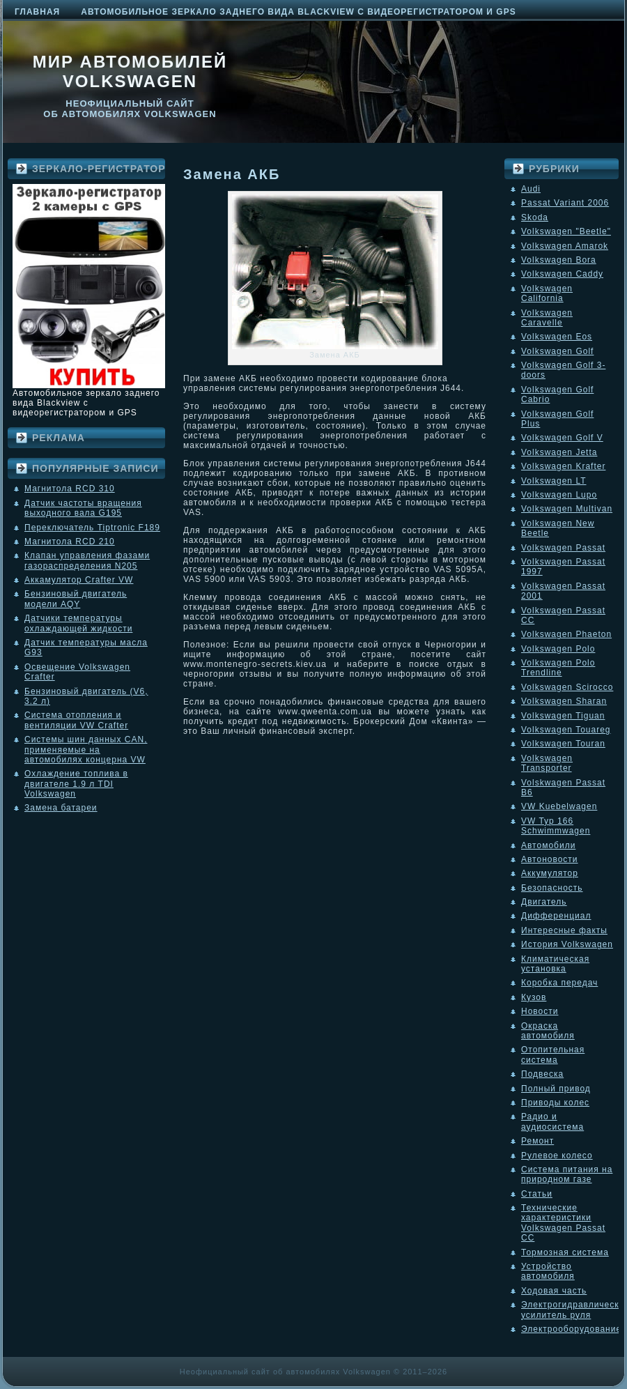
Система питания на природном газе (566, 1174)
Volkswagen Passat (563, 548)
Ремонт (537, 1141)
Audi (531, 189)
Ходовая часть (554, 1291)
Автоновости (549, 859)
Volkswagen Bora (558, 260)
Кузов (533, 997)
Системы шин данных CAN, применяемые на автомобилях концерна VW (85, 750)
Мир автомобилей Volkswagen (130, 71)
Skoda (534, 217)
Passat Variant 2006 (565, 203)
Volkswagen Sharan (564, 701)
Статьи (536, 1194)
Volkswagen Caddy (562, 274)
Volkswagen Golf (557, 351)
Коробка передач (559, 983)
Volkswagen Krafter (563, 466)
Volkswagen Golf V (562, 438)
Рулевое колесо (557, 1155)
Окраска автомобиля (548, 1031)
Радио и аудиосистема (552, 1121)
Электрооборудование (571, 1329)
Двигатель (544, 902)
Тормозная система (565, 1252)
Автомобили (548, 845)
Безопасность (552, 888)
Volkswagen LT (554, 481)
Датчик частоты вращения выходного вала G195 (83, 508)
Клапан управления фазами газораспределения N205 (87, 560)
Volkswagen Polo (558, 649)
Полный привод (556, 1088)
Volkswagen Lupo (559, 495)
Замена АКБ (231, 174)
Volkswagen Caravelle (547, 318)
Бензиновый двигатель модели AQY (75, 598)
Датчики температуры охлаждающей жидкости (78, 623)
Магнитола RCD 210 (69, 541)
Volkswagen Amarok (564, 246)
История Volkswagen (567, 944)
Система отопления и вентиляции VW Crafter (76, 720)
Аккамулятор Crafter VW (78, 580)
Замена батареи (61, 808)
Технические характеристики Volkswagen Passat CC (563, 1223)
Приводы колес (555, 1102)
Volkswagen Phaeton (566, 634)
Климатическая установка (555, 964)
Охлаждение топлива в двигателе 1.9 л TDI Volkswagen (76, 784)
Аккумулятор (549, 873)
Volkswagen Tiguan (563, 716)
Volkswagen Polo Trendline (558, 667)
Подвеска (542, 1074)
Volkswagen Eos (556, 337)
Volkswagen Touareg (566, 730)
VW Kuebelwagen (559, 806)
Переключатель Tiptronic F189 (92, 527)
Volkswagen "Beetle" (566, 231)
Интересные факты (564, 930)
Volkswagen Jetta (559, 452)
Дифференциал (556, 916)
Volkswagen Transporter (547, 763)
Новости (539, 1011)
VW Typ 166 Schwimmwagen (555, 826)
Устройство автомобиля (548, 1271)
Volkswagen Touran (563, 744)
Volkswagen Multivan (566, 509)
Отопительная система (553, 1054)
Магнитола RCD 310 (69, 488)
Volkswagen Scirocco (567, 687)
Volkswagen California (547, 293)
